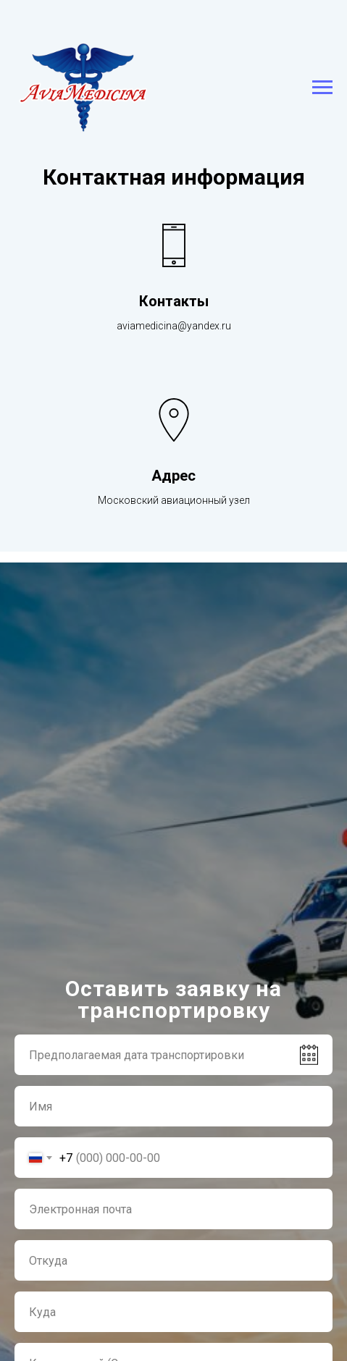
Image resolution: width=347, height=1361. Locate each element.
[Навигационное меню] (322, 87)
